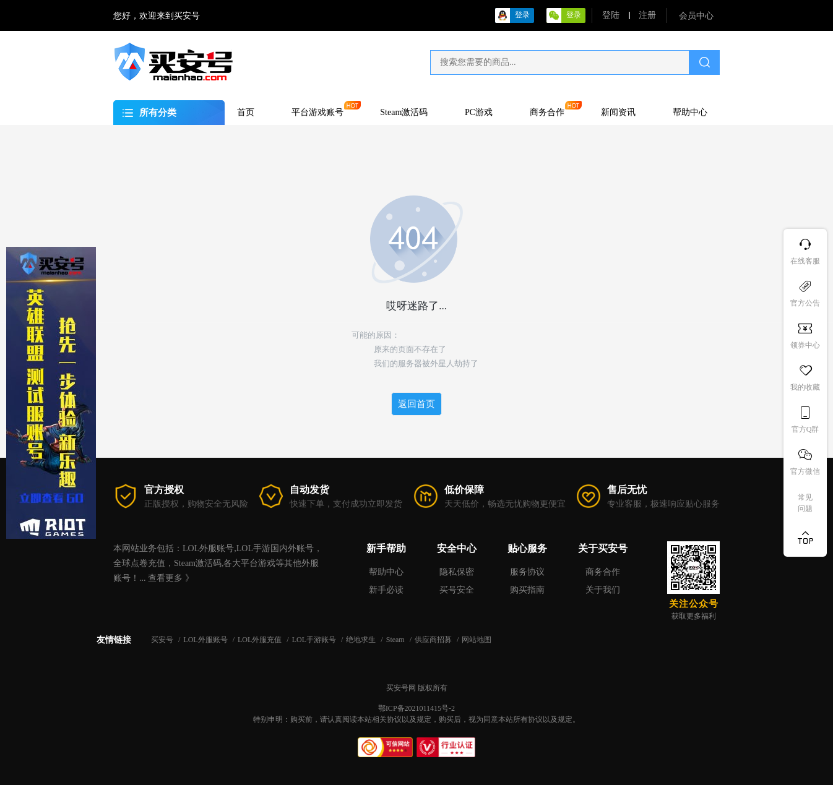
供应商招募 (434, 639)
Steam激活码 (404, 112)
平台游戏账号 (317, 112)
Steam (396, 639)
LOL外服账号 (206, 639)
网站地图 (476, 639)
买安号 (163, 639)
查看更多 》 (171, 578)
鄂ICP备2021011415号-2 (416, 708)
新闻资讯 (618, 112)
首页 (245, 112)
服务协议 (527, 572)
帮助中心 (690, 112)
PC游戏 (479, 112)
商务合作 (547, 112)
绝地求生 (362, 639)
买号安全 (456, 589)
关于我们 (602, 589)
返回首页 (416, 404)
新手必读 (386, 589)
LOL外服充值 (260, 639)
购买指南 (527, 589)
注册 (647, 15)
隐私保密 (456, 572)
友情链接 (114, 640)
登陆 (610, 15)
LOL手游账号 (315, 639)
